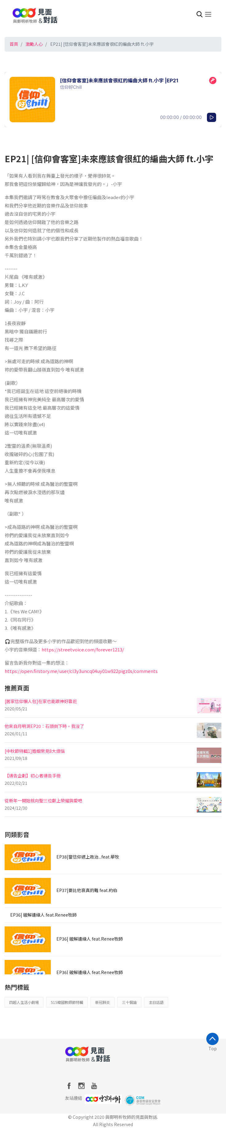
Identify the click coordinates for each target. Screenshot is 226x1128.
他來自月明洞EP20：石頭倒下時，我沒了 (44, 726)
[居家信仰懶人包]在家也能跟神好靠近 (41, 701)
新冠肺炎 (102, 1002)
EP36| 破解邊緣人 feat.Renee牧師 (43, 915)
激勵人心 (34, 44)
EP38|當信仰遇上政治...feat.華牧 (87, 857)
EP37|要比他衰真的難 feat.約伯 (86, 890)
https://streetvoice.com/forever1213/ (83, 649)
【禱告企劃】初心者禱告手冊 (33, 775)
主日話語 (156, 1002)
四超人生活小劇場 (24, 1002)
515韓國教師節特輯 (67, 1002)
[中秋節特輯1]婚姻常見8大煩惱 (35, 751)
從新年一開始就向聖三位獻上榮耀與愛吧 (43, 800)
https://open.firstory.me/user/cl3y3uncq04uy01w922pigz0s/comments (81, 671)
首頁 (14, 44)
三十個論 (129, 1002)
